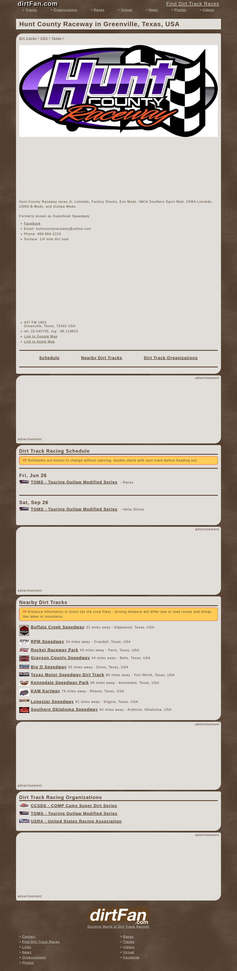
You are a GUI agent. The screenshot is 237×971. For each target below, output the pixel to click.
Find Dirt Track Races (192, 3)
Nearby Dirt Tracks (101, 358)
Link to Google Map (41, 336)
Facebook (32, 223)
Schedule (49, 358)
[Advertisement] (118, 168)
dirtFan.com (38, 3)
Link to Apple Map (39, 341)
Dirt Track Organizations (171, 358)
